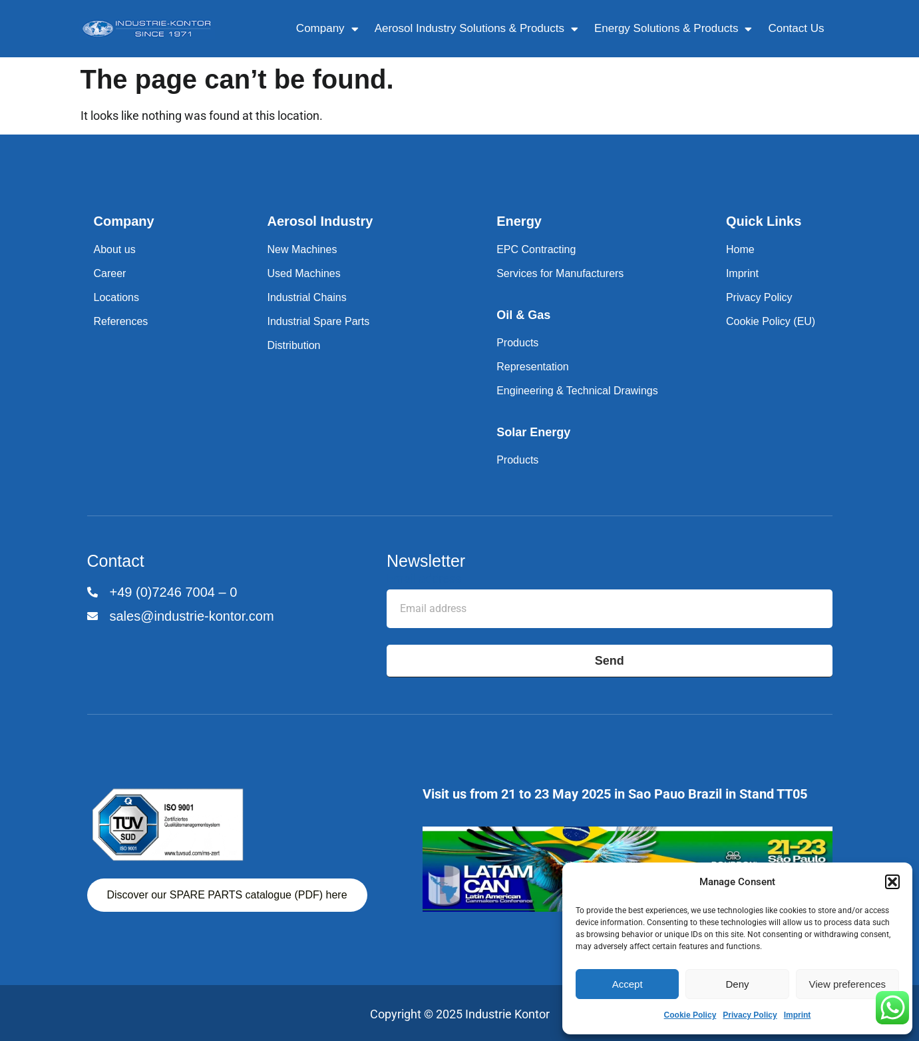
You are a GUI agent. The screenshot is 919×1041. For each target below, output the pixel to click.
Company (327, 29)
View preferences (847, 984)
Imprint (797, 1015)
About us (115, 249)
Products (517, 342)
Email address (424, 579)
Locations (117, 297)
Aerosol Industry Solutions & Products (476, 29)
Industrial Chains (306, 297)
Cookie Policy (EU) (770, 321)
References (121, 321)
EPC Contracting (536, 249)
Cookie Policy (690, 1015)
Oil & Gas (523, 315)
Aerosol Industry (320, 221)
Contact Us (796, 28)
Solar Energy (533, 432)
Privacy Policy (750, 1015)
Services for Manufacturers (560, 273)
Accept (627, 984)
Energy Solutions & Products (673, 29)
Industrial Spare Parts (318, 321)
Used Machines (303, 273)
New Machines (302, 249)
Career (110, 273)
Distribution (293, 345)
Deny (737, 984)
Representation (532, 366)
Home (740, 249)
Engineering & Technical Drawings (577, 390)
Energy (519, 221)
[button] (892, 881)
